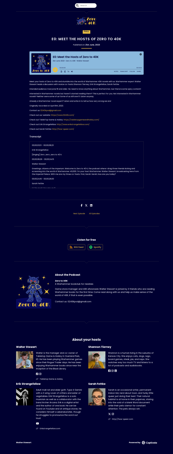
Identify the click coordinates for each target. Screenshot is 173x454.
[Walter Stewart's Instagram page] (40, 375)
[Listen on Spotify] (95, 248)
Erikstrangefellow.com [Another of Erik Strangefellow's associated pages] (48, 429)
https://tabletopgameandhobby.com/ (81, 119)
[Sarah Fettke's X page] (109, 415)
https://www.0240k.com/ (62, 115)
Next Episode (79, 213)
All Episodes (94, 213)
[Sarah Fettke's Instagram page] (112, 415)
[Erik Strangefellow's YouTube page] (37, 424)
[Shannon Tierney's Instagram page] (112, 371)
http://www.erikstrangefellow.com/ (73, 124)
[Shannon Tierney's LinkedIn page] (115, 371)
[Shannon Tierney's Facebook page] (109, 371)
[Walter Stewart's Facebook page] (37, 375)
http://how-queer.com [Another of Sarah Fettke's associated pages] (120, 419)
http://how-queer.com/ (63, 129)
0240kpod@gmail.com (50, 110)
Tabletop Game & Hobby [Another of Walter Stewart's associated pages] (49, 379)
